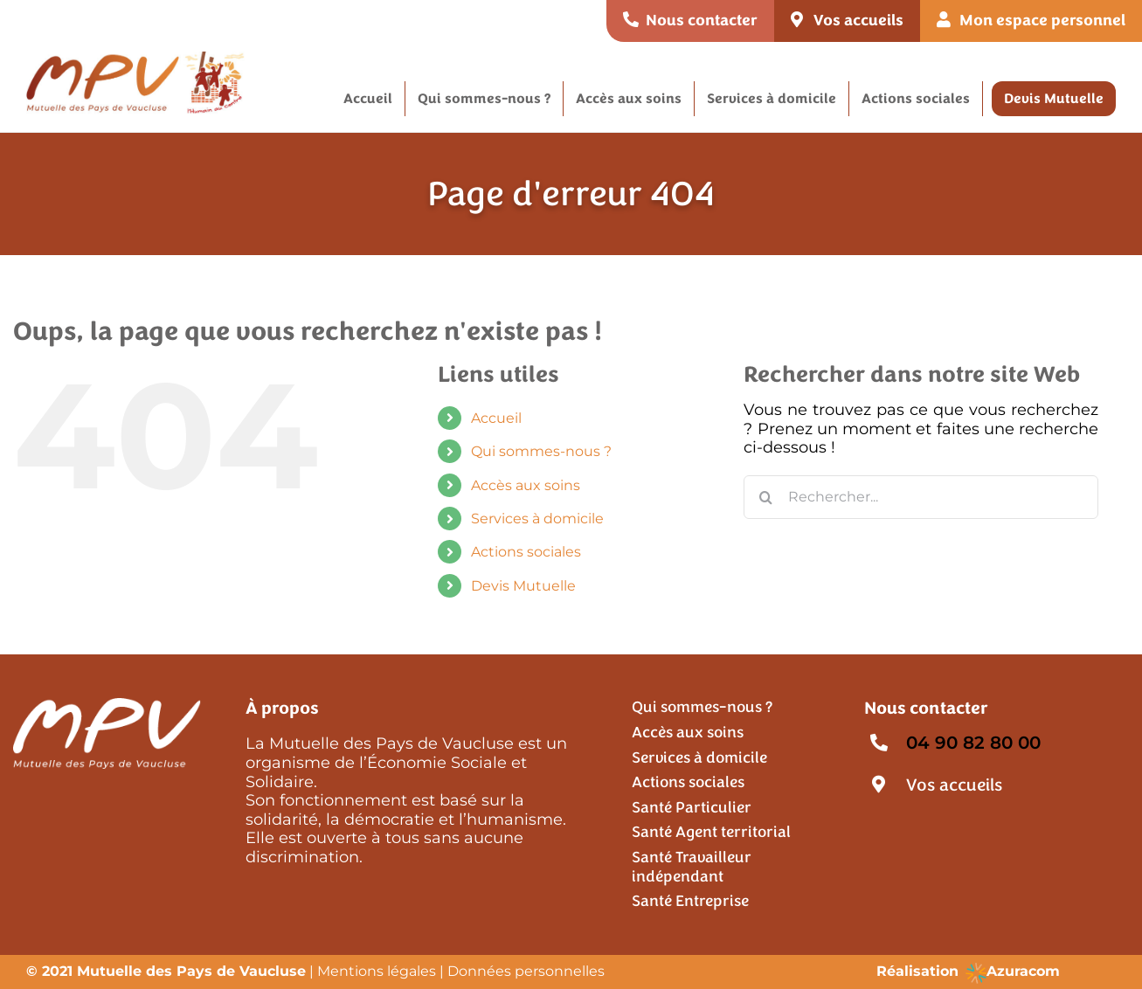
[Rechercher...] (921, 497)
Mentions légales (376, 971)
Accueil (496, 418)
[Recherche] (765, 497)
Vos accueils (954, 785)
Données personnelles (526, 971)
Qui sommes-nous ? (541, 451)
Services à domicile (537, 518)
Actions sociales (526, 551)
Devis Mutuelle (523, 585)
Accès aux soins (525, 485)
